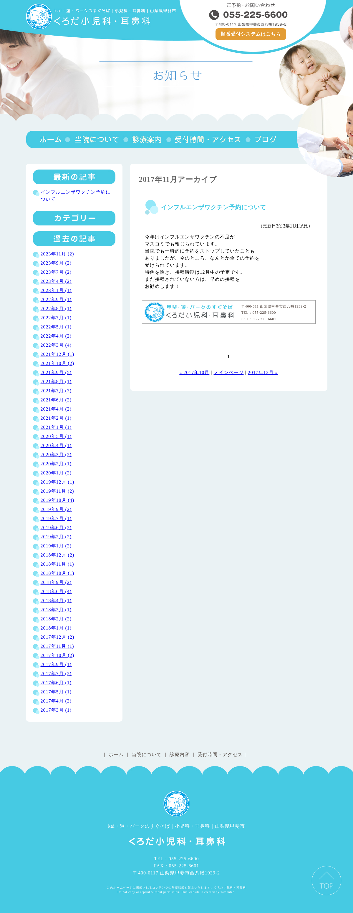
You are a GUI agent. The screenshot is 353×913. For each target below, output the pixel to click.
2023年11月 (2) (57, 253)
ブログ (261, 139)
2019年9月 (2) (56, 509)
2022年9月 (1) (56, 299)
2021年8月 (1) (56, 381)
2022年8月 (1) (56, 308)
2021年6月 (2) (56, 399)
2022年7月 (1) (56, 317)
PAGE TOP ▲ (326, 880)
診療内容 (144, 139)
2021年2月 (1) (56, 418)
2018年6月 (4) (56, 591)
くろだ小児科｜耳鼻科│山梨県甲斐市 (102, 17)
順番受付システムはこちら (251, 33)
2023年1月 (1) (56, 290)
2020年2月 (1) (56, 463)
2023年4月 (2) (56, 281)
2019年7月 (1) (56, 518)
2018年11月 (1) (57, 564)
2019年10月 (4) (57, 500)
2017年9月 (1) (56, 664)
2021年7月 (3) (56, 390)
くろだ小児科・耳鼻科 (190, 312)
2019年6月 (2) (56, 527)
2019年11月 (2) (57, 491)
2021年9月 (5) (56, 372)
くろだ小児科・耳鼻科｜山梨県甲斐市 (45, 139)
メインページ (229, 372)
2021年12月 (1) (57, 354)
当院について (93, 139)
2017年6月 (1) (56, 682)
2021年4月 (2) (56, 408)
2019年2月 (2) (56, 536)
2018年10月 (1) (57, 573)
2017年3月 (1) (56, 710)
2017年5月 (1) (56, 691)
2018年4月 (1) (56, 600)
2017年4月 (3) (56, 700)
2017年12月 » (263, 372)
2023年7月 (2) (56, 272)
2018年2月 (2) (56, 618)
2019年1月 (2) (56, 545)
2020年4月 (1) (56, 445)
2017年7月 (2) (56, 673)
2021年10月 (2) (57, 363)
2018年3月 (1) (56, 609)
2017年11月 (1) (57, 646)
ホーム (116, 754)
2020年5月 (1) (56, 436)
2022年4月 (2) (56, 335)
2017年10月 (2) (57, 655)
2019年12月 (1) (57, 481)
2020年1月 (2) (56, 472)
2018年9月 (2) (56, 582)
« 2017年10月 (194, 372)
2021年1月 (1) (56, 427)
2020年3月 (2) (56, 454)
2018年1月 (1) (56, 627)
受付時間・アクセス (205, 139)
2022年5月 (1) (56, 326)
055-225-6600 (251, 15)
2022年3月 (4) (56, 345)
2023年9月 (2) (56, 262)
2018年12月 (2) (57, 554)
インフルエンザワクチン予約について (213, 207)
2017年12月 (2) (57, 637)
